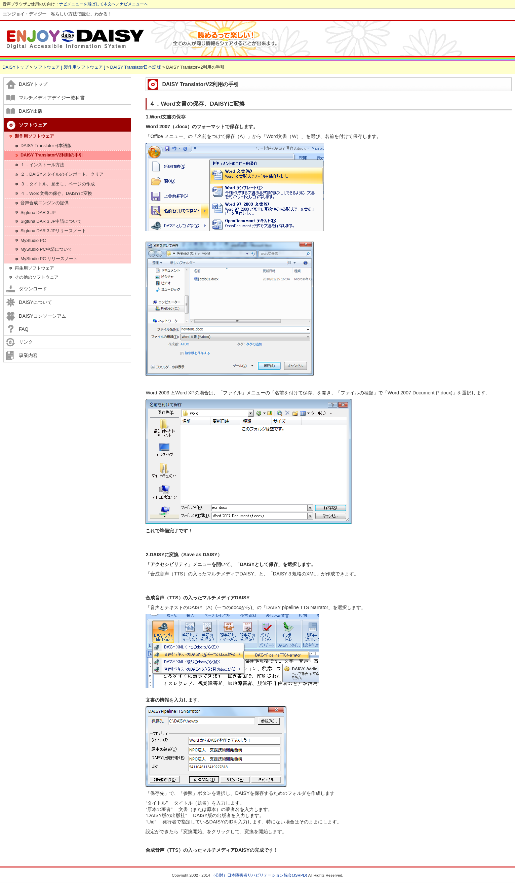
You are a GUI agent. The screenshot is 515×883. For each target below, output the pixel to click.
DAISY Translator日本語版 (135, 67)
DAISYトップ (15, 67)
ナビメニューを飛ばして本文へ (87, 4)
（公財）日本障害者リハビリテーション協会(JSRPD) (259, 875)
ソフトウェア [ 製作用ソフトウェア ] (69, 67)
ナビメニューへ (134, 4)
